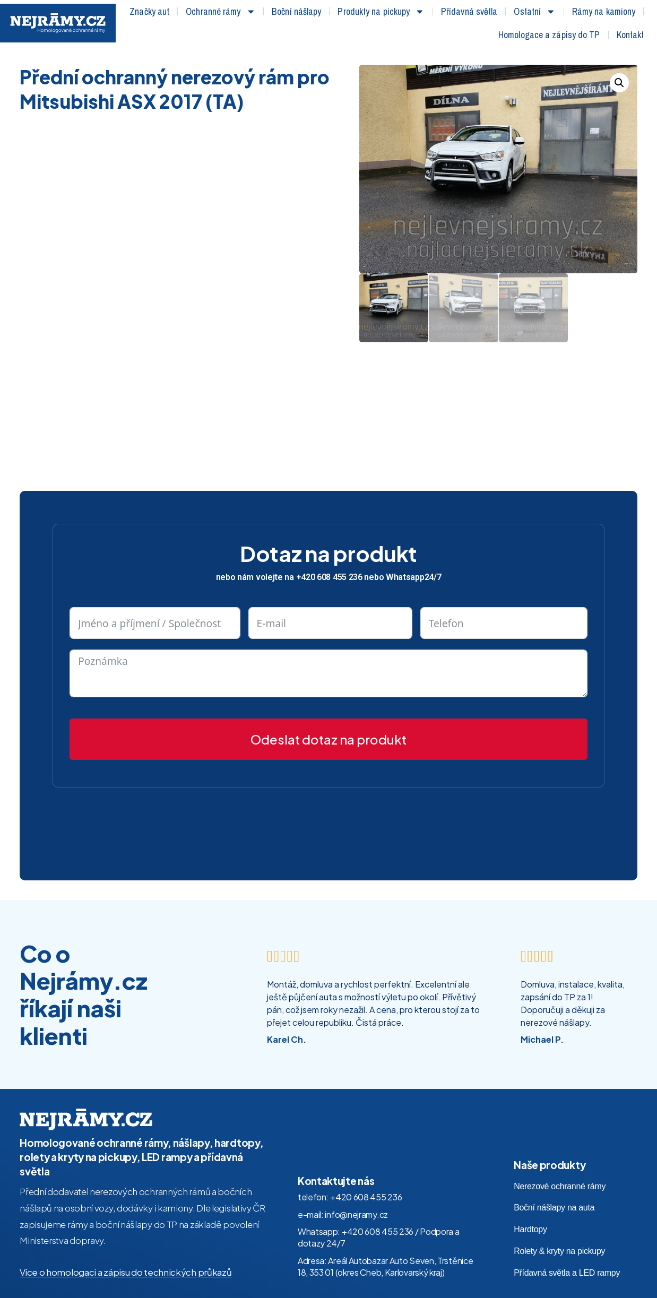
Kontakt (630, 35)
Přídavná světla (469, 11)
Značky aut (149, 11)
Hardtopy (530, 1229)
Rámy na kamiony (604, 11)
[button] (619, 82)
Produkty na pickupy (381, 12)
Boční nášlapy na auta (554, 1207)
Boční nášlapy (296, 11)
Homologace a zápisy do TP (549, 35)
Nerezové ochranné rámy (560, 1186)
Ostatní (534, 12)
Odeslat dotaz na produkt (328, 739)
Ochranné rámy (220, 12)
